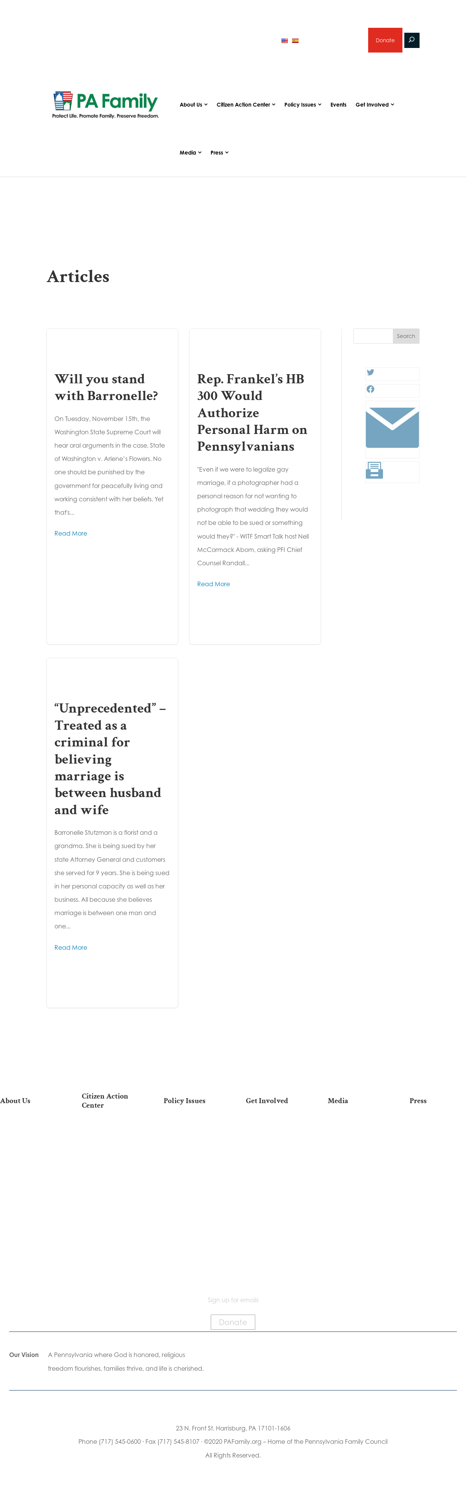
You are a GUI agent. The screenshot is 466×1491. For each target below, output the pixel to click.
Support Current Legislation (274, 1205)
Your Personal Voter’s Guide (110, 1198)
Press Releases (438, 1129)
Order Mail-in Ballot (110, 1226)
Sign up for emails (331, 41)
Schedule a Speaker (274, 1236)
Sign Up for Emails (274, 1189)
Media (188, 153)
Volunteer (274, 1153)
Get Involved (372, 105)
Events (338, 105)
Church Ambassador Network (28, 1215)
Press (217, 153)
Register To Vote (110, 1214)
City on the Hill (28, 1196)
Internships (273, 1141)
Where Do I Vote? (110, 1238)
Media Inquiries (438, 1141)
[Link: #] (392, 453)
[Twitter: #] (370, 375)
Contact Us (28, 1262)
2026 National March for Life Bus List (110, 1136)
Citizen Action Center (243, 105)
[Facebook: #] (370, 392)
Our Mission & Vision (28, 1129)
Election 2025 (355, 1177)
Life (192, 1129)
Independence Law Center (28, 1181)
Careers (274, 1165)
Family (192, 1153)
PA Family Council (28, 1153)
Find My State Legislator (110, 1179)
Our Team (28, 1141)
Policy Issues (300, 105)
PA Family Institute (28, 1165)
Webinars (356, 1165)
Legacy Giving (274, 1177)
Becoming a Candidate (110, 1254)
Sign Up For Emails (110, 1269)
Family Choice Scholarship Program (28, 1242)
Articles (356, 1129)
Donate (385, 40)
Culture (191, 1165)
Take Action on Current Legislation (110, 1160)
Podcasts (355, 1141)
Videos (356, 1153)
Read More (70, 534)
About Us (191, 105)
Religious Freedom (191, 1141)
